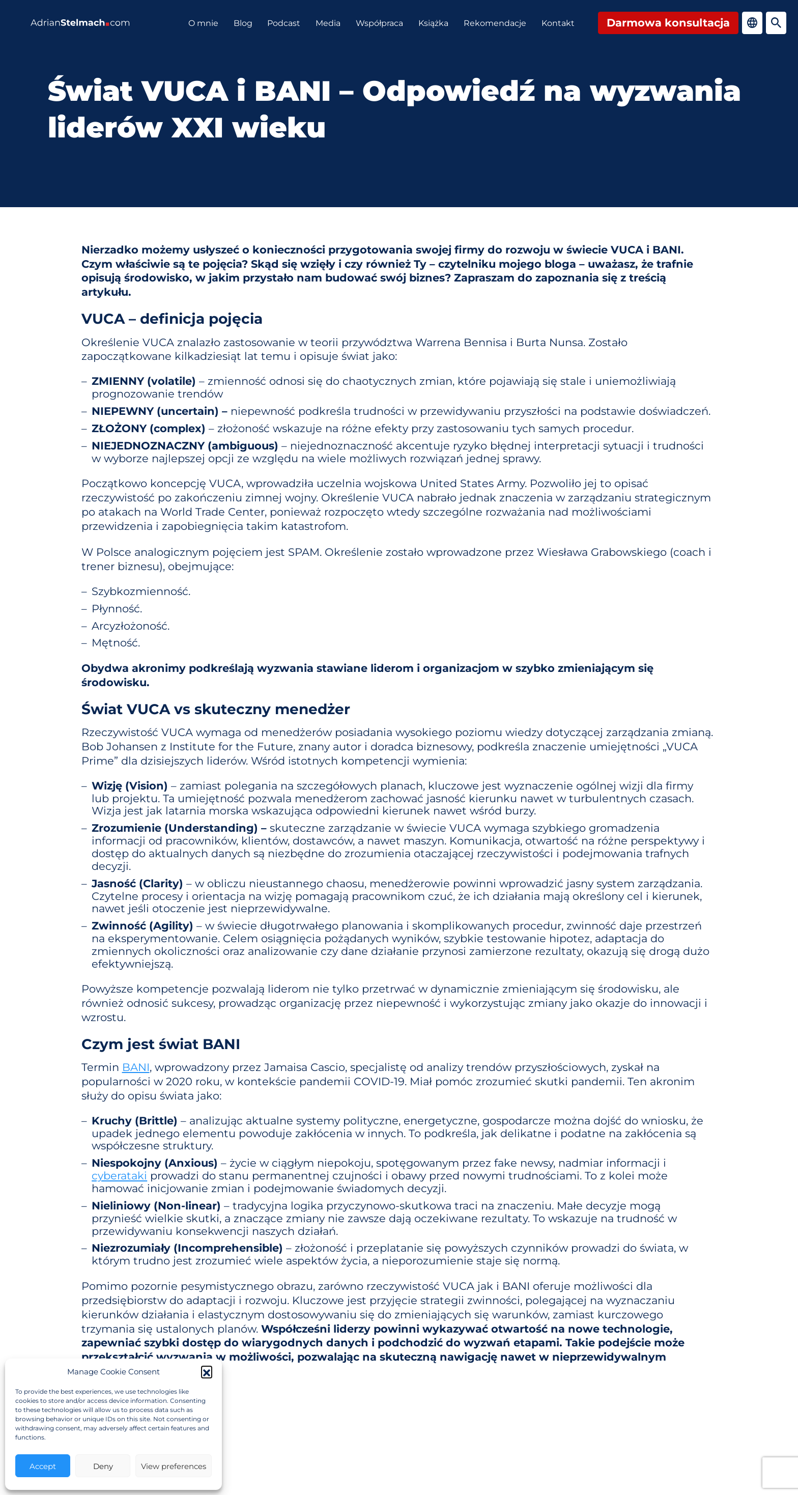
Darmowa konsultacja (668, 22)
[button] (207, 1371)
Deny (103, 1466)
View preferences (173, 1466)
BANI (136, 1067)
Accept (43, 1466)
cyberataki (119, 1175)
